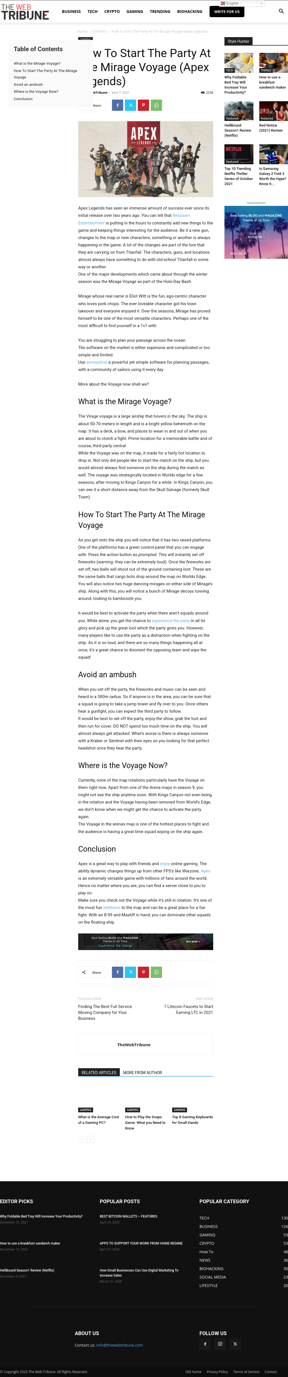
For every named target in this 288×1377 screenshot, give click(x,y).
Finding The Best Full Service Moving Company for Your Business (105, 1012)
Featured (232, 118)
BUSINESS (71, 11)
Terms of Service (246, 1371)
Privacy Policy (217, 1371)
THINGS (266, 70)
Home (82, 31)
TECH (92, 11)
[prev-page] (81, 1139)
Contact (271, 1371)
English (229, 3)
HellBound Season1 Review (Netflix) (237, 130)
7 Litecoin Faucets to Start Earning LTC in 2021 (188, 1009)
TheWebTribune (95, 92)
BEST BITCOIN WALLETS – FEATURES (128, 1216)
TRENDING (160, 11)
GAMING (135, 11)
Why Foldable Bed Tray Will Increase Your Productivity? (41, 1216)
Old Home (194, 1371)
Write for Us (227, 11)
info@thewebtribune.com (119, 1345)
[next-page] (90, 1139)
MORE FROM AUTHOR (142, 1072)
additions (111, 907)
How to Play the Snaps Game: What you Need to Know (145, 1122)
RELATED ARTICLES (99, 1072)
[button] (281, 12)
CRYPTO (112, 11)
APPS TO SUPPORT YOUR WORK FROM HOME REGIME (141, 1243)
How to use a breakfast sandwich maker (272, 82)
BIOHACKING (189, 11)
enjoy (165, 863)
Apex (205, 871)
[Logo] (25, 11)
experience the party (171, 620)
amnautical (96, 362)
